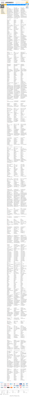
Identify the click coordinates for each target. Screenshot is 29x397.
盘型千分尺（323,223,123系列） (16, 221)
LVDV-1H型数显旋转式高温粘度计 (16, 184)
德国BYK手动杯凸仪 (22, 98)
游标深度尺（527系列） (22, 355)
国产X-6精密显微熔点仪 (15, 121)
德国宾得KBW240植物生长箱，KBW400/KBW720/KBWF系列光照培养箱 (10, 86)
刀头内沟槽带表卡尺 (22, 81)
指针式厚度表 (22, 373)
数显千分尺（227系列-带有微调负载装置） (17, 264)
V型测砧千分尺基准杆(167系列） (9, 322)
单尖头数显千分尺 (8, 75)
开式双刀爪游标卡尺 (22, 171)
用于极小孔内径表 (15, 357)
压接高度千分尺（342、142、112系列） (17, 355)
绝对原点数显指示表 (15, 156)
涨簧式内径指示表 (15, 376)
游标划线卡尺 (22, 354)
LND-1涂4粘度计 (8, 187)
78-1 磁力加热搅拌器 (8, 59)
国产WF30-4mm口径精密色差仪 (23, 121)
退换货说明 (26, 392)
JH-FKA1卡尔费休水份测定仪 (9, 162)
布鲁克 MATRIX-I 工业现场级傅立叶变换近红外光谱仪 (24, 43)
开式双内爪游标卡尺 (15, 172)
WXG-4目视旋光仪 (22, 335)
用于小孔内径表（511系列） (23, 357)
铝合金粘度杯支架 (15, 181)
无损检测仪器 (2, 10)
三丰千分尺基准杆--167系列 (9, 247)
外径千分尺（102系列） (9, 326)
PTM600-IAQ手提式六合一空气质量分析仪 (10, 224)
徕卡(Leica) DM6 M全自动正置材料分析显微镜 (17, 185)
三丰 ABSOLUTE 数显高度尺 (9, 249)
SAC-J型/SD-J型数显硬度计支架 (16, 296)
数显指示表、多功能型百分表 (23, 293)
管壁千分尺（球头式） (15, 115)
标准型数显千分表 (8, 27)
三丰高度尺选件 (15, 249)
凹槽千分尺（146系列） (9, 8)
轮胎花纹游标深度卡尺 (8, 181)
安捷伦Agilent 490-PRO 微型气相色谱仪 (24, 14)
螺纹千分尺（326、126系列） (16, 179)
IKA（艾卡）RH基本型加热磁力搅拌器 (23, 144)
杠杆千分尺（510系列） (15, 110)
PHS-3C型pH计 (22, 224)
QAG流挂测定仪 (22, 230)
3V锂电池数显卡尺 (22, 322)
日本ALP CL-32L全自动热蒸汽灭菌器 (10, 240)
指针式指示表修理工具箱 (9, 373)
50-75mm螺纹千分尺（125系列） (23, 189)
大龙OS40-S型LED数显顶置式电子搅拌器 (24, 92)
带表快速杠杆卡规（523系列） (9, 69)
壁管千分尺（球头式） (8, 35)
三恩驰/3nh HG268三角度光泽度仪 (23, 302)
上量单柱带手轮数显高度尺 (16, 290)
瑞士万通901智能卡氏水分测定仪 (9, 237)
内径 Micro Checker (8, 210)
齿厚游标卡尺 (22, 56)
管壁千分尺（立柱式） (22, 115)
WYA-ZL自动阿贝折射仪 (9, 335)
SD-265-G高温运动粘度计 (16, 305)
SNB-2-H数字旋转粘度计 (22, 296)
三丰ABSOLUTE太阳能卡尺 (23, 244)
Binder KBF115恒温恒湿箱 (16, 38)
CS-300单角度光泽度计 (9, 62)
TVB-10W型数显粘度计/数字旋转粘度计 (24, 311)
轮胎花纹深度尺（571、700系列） (9, 178)
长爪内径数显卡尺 (8, 375)
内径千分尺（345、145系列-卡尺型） (10, 209)
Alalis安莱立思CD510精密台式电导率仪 (24, 16)
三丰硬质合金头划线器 (22, 249)
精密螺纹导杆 (8, 150)
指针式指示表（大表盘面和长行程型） (10, 372)
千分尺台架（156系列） (15, 228)
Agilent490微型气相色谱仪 (16, 14)
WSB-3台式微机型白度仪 (9, 338)
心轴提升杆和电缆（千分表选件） (23, 342)
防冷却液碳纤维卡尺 (8, 103)
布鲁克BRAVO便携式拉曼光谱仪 (16, 44)
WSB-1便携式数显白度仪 (16, 337)
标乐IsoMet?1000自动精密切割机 (9, 43)
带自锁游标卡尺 (15, 81)
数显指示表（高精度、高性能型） (16, 273)
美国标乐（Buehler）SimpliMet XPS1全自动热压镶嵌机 (10, 200)
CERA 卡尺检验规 (8, 53)
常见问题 (9, 392)
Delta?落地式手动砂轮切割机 (9, 95)
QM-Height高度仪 (22, 228)
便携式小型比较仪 (15, 26)
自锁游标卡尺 (15, 375)
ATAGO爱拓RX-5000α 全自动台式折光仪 (24, 17)
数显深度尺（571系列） (15, 267)
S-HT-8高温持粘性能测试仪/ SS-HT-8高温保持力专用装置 (10, 296)
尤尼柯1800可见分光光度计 (23, 360)
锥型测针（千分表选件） (22, 372)
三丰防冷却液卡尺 (8, 244)
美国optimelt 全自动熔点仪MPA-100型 (10, 202)
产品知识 (20, 4)
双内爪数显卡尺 (15, 276)
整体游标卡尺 (22, 378)
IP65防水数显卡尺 (22, 138)
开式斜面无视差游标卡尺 (16, 174)
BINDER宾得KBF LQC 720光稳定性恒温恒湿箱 (17, 46)
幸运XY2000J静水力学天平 (23, 348)
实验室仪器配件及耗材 (3, 13)
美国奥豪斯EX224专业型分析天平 (23, 197)
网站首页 (9, 4)
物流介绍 (18, 392)
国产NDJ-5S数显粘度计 (15, 119)
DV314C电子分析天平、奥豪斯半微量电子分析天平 (10, 89)
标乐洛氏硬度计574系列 (15, 40)
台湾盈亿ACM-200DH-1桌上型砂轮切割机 (24, 314)
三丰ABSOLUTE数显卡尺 (16, 244)
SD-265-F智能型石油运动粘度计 (9, 305)
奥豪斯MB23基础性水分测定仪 (16, 11)
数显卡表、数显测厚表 (15, 282)
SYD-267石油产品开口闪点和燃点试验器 (24, 299)
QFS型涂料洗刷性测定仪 (16, 233)
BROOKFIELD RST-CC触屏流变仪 (9, 29)
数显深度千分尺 (22, 279)
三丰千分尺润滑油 (15, 247)
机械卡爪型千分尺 (8, 153)
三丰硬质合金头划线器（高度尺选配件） (10, 250)
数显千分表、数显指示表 (16, 293)
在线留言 (23, 4)
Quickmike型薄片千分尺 (22, 227)
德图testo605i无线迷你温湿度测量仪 (9, 97)
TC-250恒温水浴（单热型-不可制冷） (23, 309)
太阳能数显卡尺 (8, 311)
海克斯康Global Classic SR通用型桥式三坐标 (17, 134)
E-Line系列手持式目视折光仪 (16, 101)
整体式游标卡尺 (8, 379)
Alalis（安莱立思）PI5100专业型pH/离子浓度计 (17, 17)
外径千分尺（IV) (8, 332)
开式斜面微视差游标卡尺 (16, 169)
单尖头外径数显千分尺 (15, 75)
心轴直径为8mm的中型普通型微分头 (16, 341)
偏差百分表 (8, 223)
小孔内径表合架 (8, 342)
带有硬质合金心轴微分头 (9, 71)
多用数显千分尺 (22, 75)
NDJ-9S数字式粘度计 (15, 213)
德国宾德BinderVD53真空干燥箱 (23, 86)
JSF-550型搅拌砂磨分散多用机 (23, 159)
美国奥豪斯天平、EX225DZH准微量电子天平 (17, 197)
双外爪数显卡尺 (8, 275)
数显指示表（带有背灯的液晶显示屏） (23, 273)
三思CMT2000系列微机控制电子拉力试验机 (17, 302)
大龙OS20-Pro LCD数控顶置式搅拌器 (10, 92)
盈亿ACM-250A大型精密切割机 (16, 363)
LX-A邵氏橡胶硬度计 (22, 182)
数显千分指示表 (8, 281)
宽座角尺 (7, 175)
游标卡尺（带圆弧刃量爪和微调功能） (10, 354)
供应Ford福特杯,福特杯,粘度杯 (9, 118)
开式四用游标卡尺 (8, 174)
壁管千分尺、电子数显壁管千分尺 (23, 35)
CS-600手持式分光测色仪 (22, 59)
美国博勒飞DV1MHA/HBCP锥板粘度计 (10, 205)
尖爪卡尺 (7, 147)
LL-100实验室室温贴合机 (9, 182)
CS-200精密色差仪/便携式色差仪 (16, 57)
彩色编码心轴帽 (15, 54)
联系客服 (24, 0)
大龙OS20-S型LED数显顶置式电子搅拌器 (17, 92)
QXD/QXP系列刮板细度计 (16, 230)
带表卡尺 (7, 66)
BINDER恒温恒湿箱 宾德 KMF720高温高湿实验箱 (10, 47)
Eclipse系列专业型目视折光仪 (23, 101)
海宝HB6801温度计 (22, 131)
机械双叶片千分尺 (15, 153)
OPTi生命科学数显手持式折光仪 (23, 216)
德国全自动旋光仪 (8, 83)
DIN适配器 (21, 71)
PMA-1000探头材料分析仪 (16, 223)
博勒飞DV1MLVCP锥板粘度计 (9, 49)
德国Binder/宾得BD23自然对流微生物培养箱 (17, 86)
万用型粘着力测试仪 (22, 332)
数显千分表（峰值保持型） (23, 272)
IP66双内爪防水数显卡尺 (9, 141)
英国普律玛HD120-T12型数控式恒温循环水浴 (24, 366)
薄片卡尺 (14, 23)
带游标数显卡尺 (8, 72)
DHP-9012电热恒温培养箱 (16, 98)
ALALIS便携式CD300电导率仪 (9, 16)
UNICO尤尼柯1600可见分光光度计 (16, 318)
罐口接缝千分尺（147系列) (9, 110)
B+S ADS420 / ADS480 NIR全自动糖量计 (24, 44)
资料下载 (17, 4)
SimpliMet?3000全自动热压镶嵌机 (16, 301)
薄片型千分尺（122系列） (9, 26)
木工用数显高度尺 (22, 191)
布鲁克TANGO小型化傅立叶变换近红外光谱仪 (10, 44)
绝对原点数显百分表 (22, 156)
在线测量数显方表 (22, 376)
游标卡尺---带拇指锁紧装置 (9, 352)
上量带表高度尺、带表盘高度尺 (23, 290)
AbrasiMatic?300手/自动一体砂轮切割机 (10, 14)
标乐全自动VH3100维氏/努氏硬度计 (23, 41)
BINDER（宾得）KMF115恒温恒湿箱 (23, 46)
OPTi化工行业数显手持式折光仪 (9, 217)
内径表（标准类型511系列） (16, 210)
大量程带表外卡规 (22, 78)
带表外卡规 (8, 78)
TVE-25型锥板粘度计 (22, 312)
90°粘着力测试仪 (8, 378)
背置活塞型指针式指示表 (22, 27)
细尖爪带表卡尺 (22, 345)
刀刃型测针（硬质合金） (16, 71)
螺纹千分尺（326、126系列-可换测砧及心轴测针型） (24, 178)
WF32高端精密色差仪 (8, 337)
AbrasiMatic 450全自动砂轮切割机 (23, 13)
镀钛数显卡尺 (22, 72)
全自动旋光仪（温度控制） (9, 230)
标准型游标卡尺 (8, 20)
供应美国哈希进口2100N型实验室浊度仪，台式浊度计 (10, 121)
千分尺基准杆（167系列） (9, 228)
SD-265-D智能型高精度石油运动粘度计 (17, 304)
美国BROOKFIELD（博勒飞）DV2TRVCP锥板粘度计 (17, 205)
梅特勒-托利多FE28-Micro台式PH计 (23, 203)
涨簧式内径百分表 (8, 376)
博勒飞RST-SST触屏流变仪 (16, 29)
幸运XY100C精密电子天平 (16, 347)
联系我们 (4, 392)
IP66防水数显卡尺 (8, 143)
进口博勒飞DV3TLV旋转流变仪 (16, 151)
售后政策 (24, 392)
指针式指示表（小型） (15, 370)
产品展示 (14, 4)
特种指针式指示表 (8, 308)
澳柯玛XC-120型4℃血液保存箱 (23, 11)
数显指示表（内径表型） (9, 273)
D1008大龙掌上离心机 (15, 89)
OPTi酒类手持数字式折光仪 (16, 217)
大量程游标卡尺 (22, 80)
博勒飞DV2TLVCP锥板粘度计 (23, 49)
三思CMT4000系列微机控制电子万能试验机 (10, 302)
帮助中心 (22, 0)
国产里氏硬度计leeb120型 (23, 118)
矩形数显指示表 (8, 156)
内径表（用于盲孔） (8, 212)
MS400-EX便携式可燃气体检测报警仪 (23, 200)
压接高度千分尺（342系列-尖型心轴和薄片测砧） (10, 355)
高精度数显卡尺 (22, 113)
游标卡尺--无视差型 (22, 352)
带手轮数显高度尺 (8, 77)
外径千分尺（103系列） (22, 326)
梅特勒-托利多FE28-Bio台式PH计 (9, 203)
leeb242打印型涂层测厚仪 (9, 184)
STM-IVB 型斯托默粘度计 (22, 298)
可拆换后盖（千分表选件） (23, 166)
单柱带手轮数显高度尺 (15, 83)
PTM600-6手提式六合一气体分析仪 (23, 223)
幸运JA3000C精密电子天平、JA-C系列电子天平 (10, 348)
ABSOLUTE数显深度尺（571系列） (16, 8)
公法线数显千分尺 (8, 115)
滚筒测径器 (21, 112)
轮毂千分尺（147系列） (22, 179)
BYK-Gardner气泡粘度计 (16, 47)
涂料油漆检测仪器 (2, 12)
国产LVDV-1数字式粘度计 (22, 119)
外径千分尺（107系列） (9, 329)
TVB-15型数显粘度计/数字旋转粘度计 (10, 312)
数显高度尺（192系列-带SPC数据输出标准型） (10, 270)
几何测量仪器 (2, 9)
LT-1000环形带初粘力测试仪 (23, 181)
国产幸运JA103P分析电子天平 (9, 119)
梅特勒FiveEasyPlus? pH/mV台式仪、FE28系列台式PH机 (24, 202)
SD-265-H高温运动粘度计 (22, 305)
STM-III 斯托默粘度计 (15, 298)
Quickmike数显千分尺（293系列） (16, 227)
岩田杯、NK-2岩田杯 (8, 360)
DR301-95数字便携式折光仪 (23, 97)
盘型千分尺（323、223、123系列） (9, 221)
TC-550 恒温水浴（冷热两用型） (23, 308)
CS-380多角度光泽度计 (15, 62)
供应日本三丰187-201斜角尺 (16, 118)
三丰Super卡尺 (15, 250)
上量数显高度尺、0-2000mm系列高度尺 (10, 290)
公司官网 (14, 395)
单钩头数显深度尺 (8, 74)
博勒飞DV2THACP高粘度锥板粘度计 (10, 50)
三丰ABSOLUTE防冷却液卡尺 (9, 252)
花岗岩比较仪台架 (8, 125)
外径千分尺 (14, 332)
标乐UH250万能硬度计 (8, 41)
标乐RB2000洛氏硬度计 (22, 40)
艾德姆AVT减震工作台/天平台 (9, 13)
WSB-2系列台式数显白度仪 (23, 337)
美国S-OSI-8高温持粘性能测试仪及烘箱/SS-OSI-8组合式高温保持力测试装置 (24, 194)
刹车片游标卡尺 (8, 56)
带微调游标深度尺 (15, 74)
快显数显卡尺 (8, 171)
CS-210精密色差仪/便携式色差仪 (23, 57)
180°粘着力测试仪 (15, 378)
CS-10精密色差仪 (15, 59)
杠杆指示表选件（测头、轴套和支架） (10, 112)
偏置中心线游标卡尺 (15, 220)
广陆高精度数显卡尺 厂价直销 (16, 113)
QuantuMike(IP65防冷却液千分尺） (9, 227)
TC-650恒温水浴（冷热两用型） (9, 309)
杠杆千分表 (21, 116)
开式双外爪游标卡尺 (22, 172)
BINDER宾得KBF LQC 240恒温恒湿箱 (10, 46)
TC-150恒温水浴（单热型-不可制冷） (16, 309)
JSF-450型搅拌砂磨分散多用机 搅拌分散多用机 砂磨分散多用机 (17, 159)
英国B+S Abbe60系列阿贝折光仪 (9, 363)
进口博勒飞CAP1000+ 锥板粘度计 (23, 151)
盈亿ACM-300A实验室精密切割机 (23, 363)
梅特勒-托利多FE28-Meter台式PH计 (16, 203)
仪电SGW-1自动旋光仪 (15, 360)
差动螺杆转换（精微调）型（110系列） (10, 54)
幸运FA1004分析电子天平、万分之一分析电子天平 (10, 347)
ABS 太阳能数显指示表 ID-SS (23, 8)
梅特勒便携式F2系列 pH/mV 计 (16, 206)
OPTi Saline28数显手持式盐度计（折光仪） (17, 216)
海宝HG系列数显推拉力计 (9, 131)
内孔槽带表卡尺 (15, 212)
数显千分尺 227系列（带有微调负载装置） (10, 264)
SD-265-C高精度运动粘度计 (9, 304)
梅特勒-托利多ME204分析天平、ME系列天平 (24, 206)
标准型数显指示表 (22, 26)
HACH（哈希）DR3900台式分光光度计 (10, 134)
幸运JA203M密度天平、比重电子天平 (16, 348)
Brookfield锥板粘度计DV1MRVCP (16, 49)
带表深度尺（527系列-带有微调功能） (23, 69)
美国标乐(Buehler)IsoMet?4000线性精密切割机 (17, 200)
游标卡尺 (14, 351)
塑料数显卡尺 (8, 285)
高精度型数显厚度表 (15, 112)
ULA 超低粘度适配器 (8, 318)
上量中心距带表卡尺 (22, 287)
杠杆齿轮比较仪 (15, 116)
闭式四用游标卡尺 (8, 32)
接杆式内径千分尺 (8, 154)
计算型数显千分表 (8, 151)
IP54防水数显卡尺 (22, 141)
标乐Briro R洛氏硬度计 (15, 41)
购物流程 (7, 392)
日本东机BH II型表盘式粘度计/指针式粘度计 (24, 237)
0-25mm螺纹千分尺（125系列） (9, 189)
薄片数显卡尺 (22, 29)
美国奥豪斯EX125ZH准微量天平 (9, 197)
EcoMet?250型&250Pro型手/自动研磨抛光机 (10, 101)
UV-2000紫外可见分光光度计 (23, 318)
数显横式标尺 (15, 285)
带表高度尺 (21, 77)
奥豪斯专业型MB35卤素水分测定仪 (9, 11)
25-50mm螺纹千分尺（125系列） (16, 189)
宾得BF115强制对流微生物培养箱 (23, 38)
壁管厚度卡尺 (8, 24)
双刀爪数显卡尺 (22, 275)
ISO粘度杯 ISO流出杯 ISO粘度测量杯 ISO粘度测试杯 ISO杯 (17, 144)
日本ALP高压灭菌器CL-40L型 (16, 240)
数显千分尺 (21, 264)
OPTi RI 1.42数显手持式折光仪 (9, 216)
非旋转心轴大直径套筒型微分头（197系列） (24, 105)
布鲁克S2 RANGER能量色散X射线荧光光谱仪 (10, 40)
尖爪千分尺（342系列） (22, 148)
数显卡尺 (14, 261)
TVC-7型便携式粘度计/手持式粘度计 (16, 312)
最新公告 (10, 395)
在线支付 (13, 392)
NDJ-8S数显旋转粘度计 (22, 213)
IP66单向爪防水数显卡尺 (9, 140)
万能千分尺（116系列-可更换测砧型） (23, 329)
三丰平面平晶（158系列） (23, 247)
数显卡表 (14, 281)
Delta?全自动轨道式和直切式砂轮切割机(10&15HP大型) (17, 95)
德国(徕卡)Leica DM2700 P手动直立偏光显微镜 (24, 95)
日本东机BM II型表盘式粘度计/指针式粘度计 (17, 237)
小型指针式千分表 (15, 342)
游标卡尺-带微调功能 (8, 351)
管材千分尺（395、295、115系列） (9, 109)
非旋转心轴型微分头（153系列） (9, 105)
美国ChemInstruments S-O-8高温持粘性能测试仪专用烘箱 (17, 194)
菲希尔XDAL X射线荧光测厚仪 (16, 106)
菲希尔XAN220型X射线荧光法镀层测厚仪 (10, 106)
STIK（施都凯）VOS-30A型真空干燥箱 (10, 298)
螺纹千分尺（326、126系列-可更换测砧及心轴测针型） (10, 179)
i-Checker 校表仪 (15, 138)
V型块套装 (14, 322)
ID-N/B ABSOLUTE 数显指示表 (9, 138)
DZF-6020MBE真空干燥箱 (9, 98)
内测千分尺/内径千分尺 (22, 212)
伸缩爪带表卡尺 (8, 287)
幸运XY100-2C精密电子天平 (23, 347)
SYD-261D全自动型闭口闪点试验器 (9, 301)
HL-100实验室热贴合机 (22, 128)
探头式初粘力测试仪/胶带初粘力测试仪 (17, 311)
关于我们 (11, 4)
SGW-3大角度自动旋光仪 (16, 299)
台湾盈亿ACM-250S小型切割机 (16, 314)
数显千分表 (8, 272)
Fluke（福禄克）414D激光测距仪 (23, 106)
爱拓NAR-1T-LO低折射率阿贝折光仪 (16, 13)
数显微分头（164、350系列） (16, 270)
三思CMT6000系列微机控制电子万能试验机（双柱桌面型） (24, 301)
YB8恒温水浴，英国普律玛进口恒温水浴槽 (10, 366)
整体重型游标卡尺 (15, 379)
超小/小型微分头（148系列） (16, 53)
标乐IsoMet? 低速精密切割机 (16, 43)
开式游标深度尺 (8, 169)
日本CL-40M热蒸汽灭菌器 (23, 240)
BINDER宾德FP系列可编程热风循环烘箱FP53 (24, 47)
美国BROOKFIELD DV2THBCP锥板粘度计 (24, 205)
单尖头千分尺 (8, 84)
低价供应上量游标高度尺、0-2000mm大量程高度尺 (24, 83)
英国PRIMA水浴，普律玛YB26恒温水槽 (17, 366)
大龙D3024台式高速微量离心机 (23, 89)
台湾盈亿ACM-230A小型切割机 (9, 314)
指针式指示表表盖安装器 (16, 373)
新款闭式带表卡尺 (15, 344)
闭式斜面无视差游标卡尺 (16, 32)
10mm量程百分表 (15, 191)
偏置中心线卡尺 (8, 220)
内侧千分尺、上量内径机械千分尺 (9, 213)
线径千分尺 (21, 344)
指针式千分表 (8, 370)
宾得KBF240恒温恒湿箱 (9, 38)
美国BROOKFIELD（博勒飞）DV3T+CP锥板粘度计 (10, 206)
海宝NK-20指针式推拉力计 (16, 131)
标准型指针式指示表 (15, 27)
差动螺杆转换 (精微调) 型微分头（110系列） (24, 53)
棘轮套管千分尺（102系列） (9, 148)
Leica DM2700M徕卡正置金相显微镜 (23, 185)
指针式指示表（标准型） (22, 370)
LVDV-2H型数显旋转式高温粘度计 (23, 184)
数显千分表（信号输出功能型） (16, 272)
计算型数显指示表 (22, 150)
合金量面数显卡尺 (22, 125)
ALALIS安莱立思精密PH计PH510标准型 (17, 16)
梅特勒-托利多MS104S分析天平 (9, 194)
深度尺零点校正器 (22, 267)
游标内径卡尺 (15, 354)
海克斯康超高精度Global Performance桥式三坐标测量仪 (24, 134)
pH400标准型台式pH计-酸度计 (16, 224)
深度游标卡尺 (8, 267)
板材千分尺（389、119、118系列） (23, 24)
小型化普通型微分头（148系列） (9, 341)
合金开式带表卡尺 (8, 128)
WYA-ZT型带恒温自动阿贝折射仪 (16, 335)
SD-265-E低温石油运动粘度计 (23, 304)
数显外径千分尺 (8, 278)
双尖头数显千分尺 (8, 279)
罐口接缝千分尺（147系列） (16, 109)
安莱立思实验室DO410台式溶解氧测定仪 (10, 17)
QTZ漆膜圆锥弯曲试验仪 (9, 233)
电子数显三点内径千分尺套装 (23, 84)
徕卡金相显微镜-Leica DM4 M (9, 185)
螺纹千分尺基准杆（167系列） (16, 178)
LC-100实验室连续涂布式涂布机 (16, 182)
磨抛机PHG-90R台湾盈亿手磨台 (16, 202)
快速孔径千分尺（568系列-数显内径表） (10, 166)
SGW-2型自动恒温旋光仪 (9, 299)
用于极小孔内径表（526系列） (9, 357)
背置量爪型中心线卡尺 (8, 23)
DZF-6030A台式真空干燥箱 (16, 97)
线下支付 (15, 392)
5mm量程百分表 (8, 191)
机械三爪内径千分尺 (22, 154)
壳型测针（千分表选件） (16, 166)
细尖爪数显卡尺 (8, 344)
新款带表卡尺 (8, 345)
